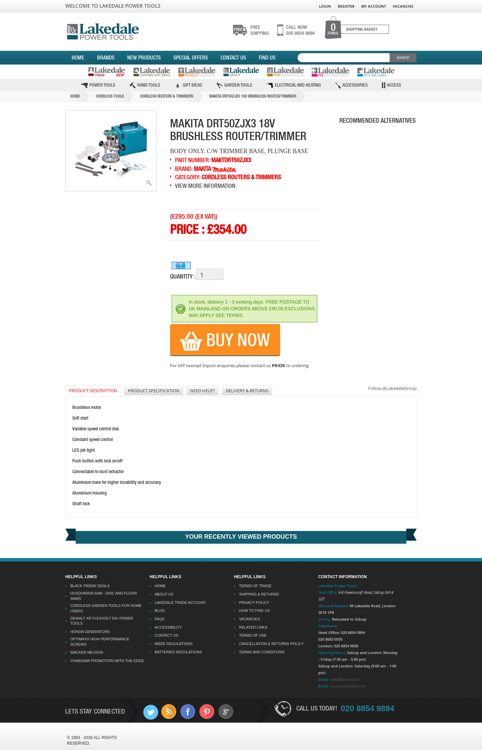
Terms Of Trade (255, 586)
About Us (164, 594)
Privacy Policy (254, 603)
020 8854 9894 (300, 30)
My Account (373, 6)
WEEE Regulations (173, 644)
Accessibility (168, 627)
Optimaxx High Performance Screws (99, 641)
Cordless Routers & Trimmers (166, 96)
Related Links (253, 627)
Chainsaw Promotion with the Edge (107, 661)
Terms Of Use (253, 635)
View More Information (205, 185)
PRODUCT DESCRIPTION (93, 391)
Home (78, 58)
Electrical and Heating (293, 85)
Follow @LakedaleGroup (392, 388)
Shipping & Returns (259, 594)
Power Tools (98, 85)
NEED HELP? (202, 391)
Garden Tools (234, 85)
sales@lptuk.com (344, 679)
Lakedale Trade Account (180, 603)
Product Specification (153, 391)
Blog (160, 611)
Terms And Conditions (262, 652)
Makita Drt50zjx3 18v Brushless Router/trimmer (252, 96)
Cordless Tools (110, 96)
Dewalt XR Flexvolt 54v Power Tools (101, 621)
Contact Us (233, 58)
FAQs (159, 619)
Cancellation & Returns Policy (271, 644)
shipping (259, 30)
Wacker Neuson (86, 652)
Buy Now (225, 340)
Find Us (267, 58)
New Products (144, 58)
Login (325, 6)
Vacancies (403, 6)
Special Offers (190, 58)
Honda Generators (90, 632)
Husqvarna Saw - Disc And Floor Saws (103, 596)
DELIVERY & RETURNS (247, 391)
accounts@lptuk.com (348, 685)
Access (391, 85)
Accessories (351, 85)
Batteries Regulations (178, 652)
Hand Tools (145, 85)
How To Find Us (254, 611)
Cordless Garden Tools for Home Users (106, 608)
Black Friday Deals (90, 586)
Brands (105, 58)
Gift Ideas (188, 85)
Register (346, 6)
